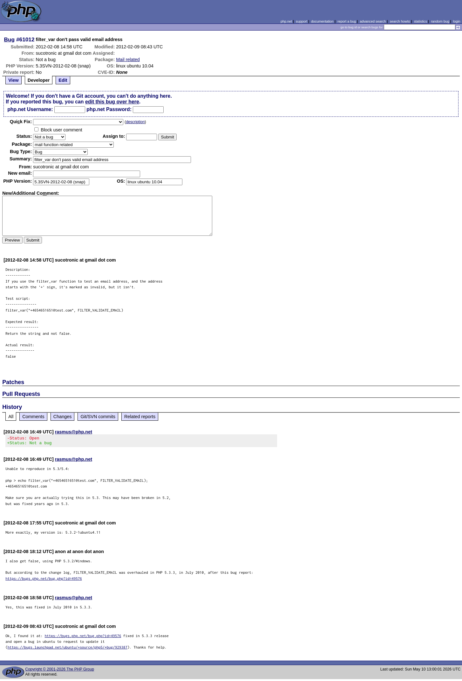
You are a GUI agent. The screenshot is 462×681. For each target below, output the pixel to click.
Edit (62, 80)
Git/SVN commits (97, 416)
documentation (322, 21)
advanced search (373, 21)
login (456, 21)
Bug (9, 39)
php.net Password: (109, 109)
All (10, 416)
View (13, 80)
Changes (62, 416)
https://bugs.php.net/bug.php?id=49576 (43, 580)
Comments (33, 416)
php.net (286, 21)
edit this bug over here (112, 101)
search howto (400, 21)
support (301, 21)
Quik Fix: (21, 121)
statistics (420, 21)
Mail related (127, 59)
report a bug (346, 21)
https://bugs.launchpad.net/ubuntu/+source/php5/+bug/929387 (67, 649)
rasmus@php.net (73, 431)
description (135, 122)
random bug (440, 21)
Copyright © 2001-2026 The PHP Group (59, 671)
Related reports (139, 416)
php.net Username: (30, 109)
